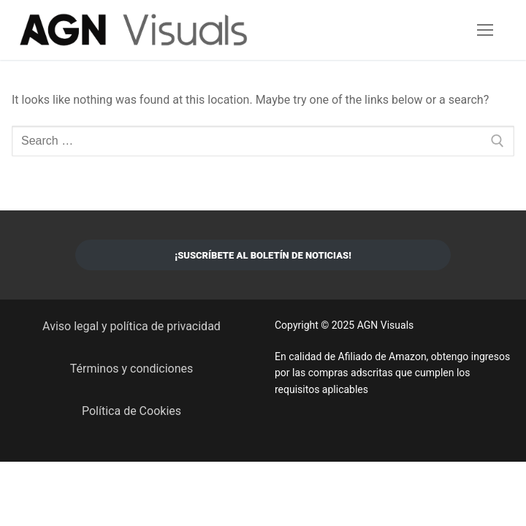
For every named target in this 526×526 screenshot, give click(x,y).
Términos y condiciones (132, 369)
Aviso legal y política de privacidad (131, 326)
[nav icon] (485, 30)
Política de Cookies (131, 411)
